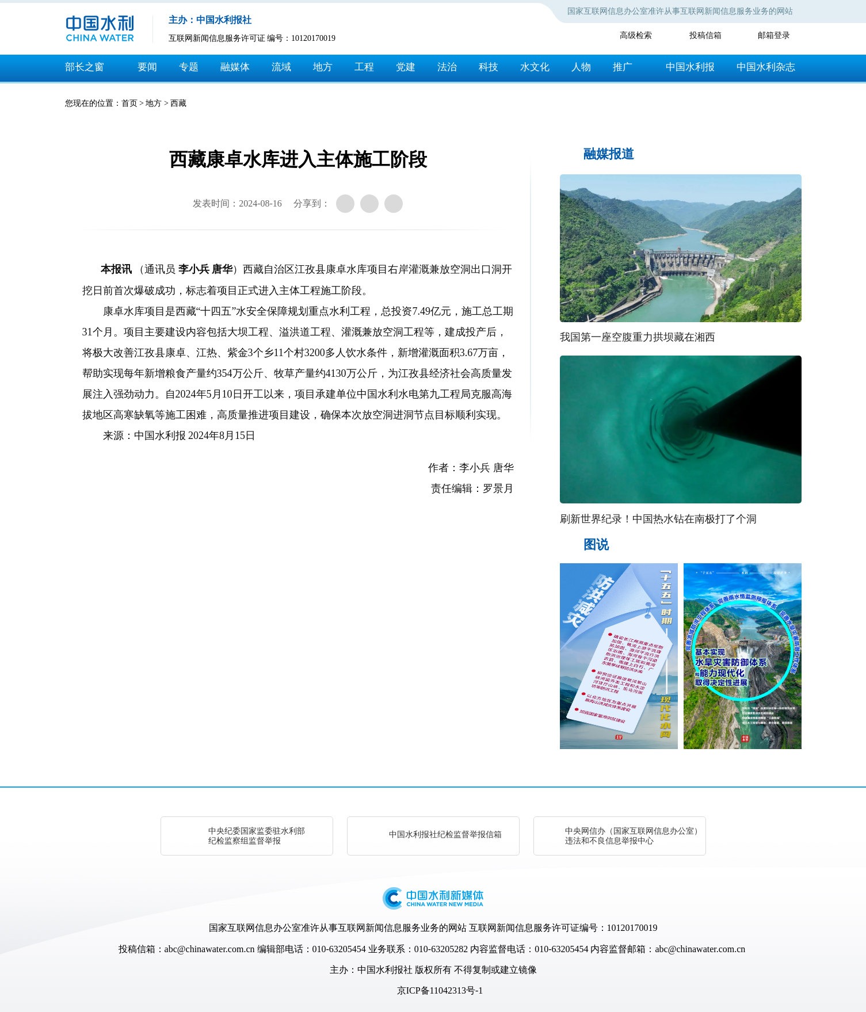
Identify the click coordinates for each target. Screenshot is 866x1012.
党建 (405, 67)
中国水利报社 (385, 970)
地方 (323, 67)
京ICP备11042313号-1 (440, 990)
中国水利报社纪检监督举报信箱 (445, 834)
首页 (129, 103)
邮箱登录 (774, 35)
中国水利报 (690, 67)
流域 (281, 67)
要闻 (147, 67)
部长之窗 (84, 67)
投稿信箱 (705, 35)
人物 (581, 67)
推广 (622, 67)
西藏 (178, 103)
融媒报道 (608, 154)
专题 (189, 67)
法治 (447, 67)
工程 (364, 67)
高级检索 (636, 35)
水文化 (535, 67)
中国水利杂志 (766, 67)
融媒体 (235, 67)
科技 (488, 67)
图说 (596, 544)
